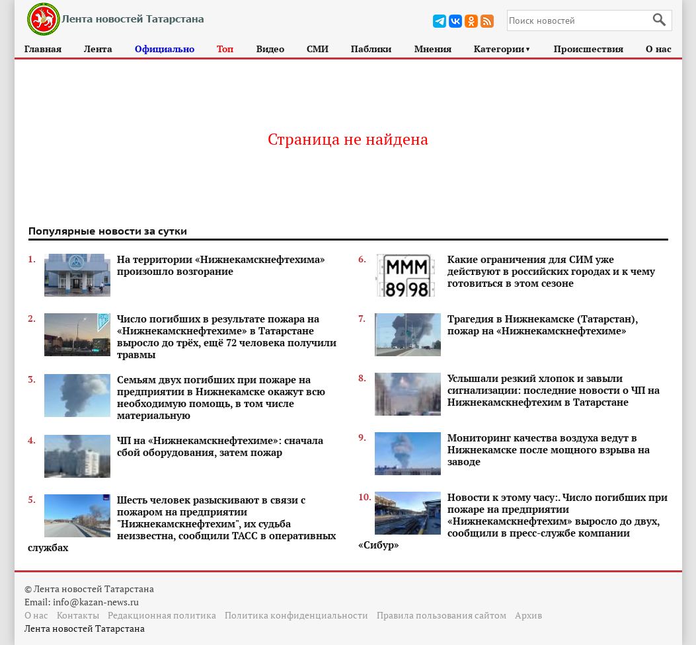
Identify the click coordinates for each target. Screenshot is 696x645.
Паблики (371, 48)
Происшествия (588, 48)
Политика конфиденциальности (296, 615)
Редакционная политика (162, 615)
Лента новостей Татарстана (84, 628)
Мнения (432, 48)
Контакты (78, 615)
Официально (164, 48)
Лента (98, 48)
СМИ (318, 48)
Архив (528, 615)
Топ (225, 48)
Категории (502, 48)
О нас (659, 48)
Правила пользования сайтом (441, 615)
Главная (42, 48)
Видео (270, 48)
